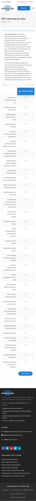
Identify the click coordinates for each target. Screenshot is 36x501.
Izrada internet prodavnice (18, 497)
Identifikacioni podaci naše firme (12, 408)
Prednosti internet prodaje (9, 468)
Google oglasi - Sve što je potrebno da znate (15, 473)
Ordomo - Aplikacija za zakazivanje (13, 421)
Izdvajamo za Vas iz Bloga (11, 455)
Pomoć (31, 2)
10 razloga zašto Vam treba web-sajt (12, 476)
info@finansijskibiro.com (12, 435)
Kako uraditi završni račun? (9, 462)
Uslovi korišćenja (16, 490)
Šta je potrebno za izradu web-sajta (12, 470)
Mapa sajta (6, 490)
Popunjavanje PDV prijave (9, 459)
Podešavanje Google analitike (10, 465)
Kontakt (4, 427)
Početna (4, 22)
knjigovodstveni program (17, 403)
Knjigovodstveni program (18, 494)
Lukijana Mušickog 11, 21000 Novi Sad (16, 431)
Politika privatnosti (28, 490)
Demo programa (22, 2)
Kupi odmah (25, 373)
